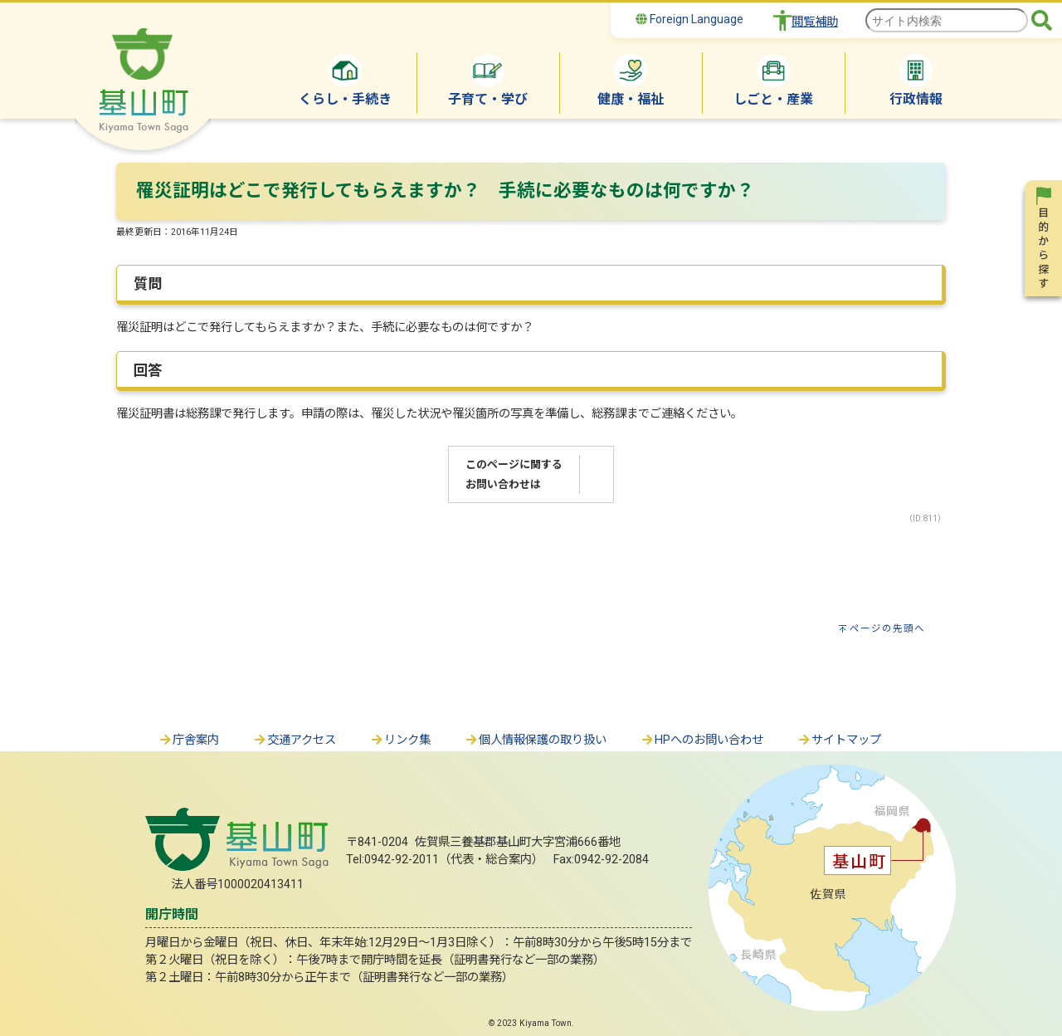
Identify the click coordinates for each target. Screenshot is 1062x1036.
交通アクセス (294, 740)
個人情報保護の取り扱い (535, 740)
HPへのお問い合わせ (701, 740)
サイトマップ (838, 740)
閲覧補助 (815, 22)
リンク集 (400, 740)
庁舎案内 (188, 740)
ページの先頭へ (887, 628)
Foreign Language (689, 19)
